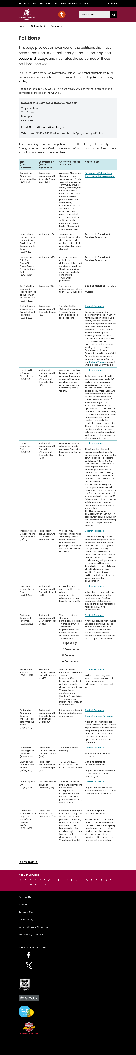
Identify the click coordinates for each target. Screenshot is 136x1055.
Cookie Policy (26, 919)
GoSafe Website (97, 361)
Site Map (23, 904)
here (44, 148)
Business (32, 3)
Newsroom (77, 3)
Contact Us (25, 897)
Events (55, 3)
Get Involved (65, 3)
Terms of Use (26, 912)
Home (22, 26)
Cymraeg (112, 3)
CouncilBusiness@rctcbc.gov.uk (48, 127)
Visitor (48, 3)
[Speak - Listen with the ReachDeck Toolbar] (62, 14)
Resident (23, 3)
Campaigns (57, 26)
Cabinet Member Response (99, 715)
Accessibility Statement (32, 934)
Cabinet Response (94, 306)
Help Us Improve (28, 861)
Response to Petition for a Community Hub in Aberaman (100, 174)
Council (41, 3)
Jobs (86, 3)
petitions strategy (33, 58)
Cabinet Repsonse (94, 530)
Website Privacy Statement (34, 927)
